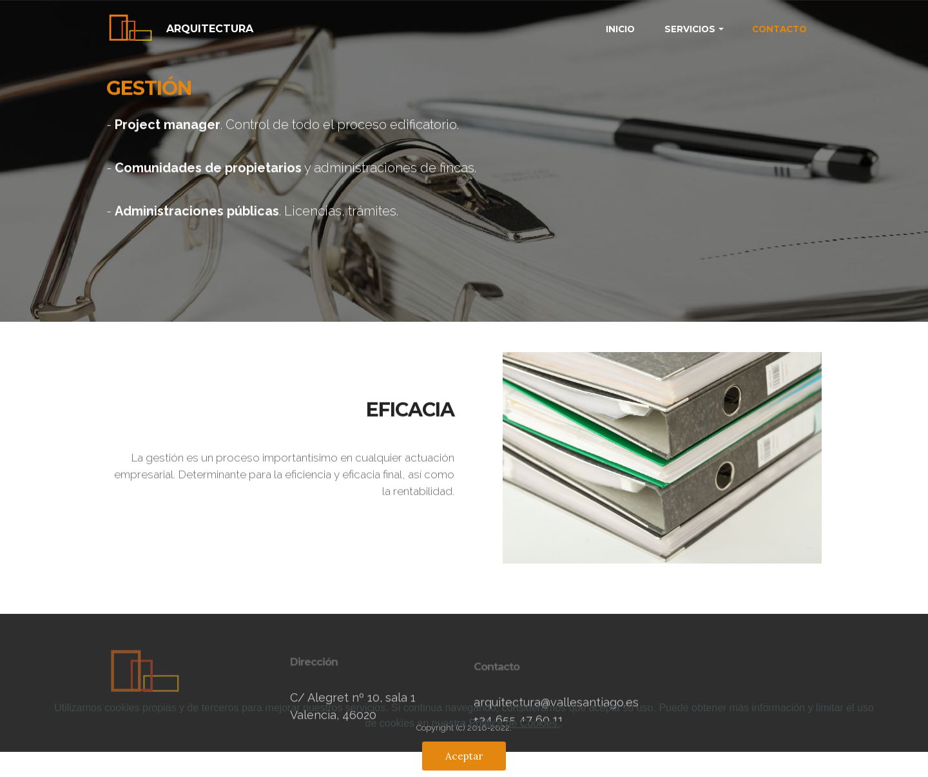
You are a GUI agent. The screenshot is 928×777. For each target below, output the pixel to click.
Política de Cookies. (514, 726)
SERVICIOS (689, 29)
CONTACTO (779, 29)
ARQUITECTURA (209, 29)
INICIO (620, 29)
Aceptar (464, 758)
